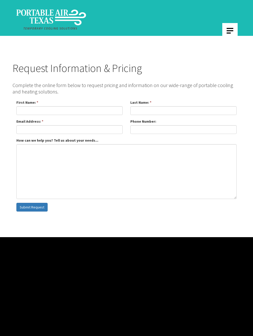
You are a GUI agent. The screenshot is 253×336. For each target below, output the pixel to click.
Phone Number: (143, 121)
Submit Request (32, 207)
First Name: (27, 102)
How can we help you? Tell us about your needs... (57, 140)
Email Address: (29, 121)
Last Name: (140, 102)
